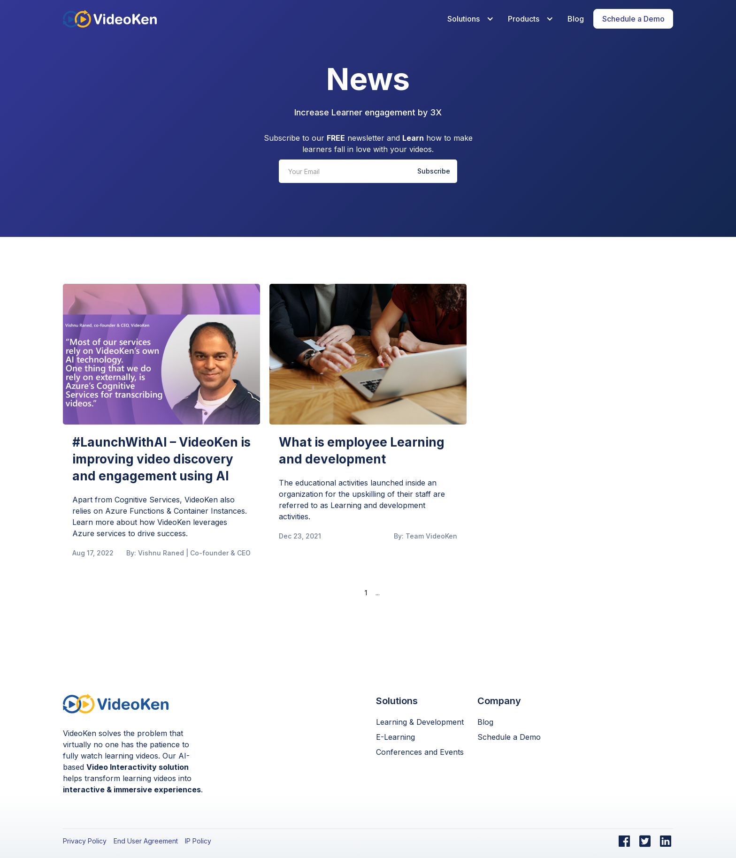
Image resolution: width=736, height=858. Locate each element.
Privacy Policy (85, 841)
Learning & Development (420, 722)
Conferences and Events (420, 752)
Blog (575, 18)
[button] (468, 18)
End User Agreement (146, 841)
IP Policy (198, 841)
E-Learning (395, 737)
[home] (110, 18)
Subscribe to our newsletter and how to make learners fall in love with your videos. (368, 143)
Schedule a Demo (509, 737)
